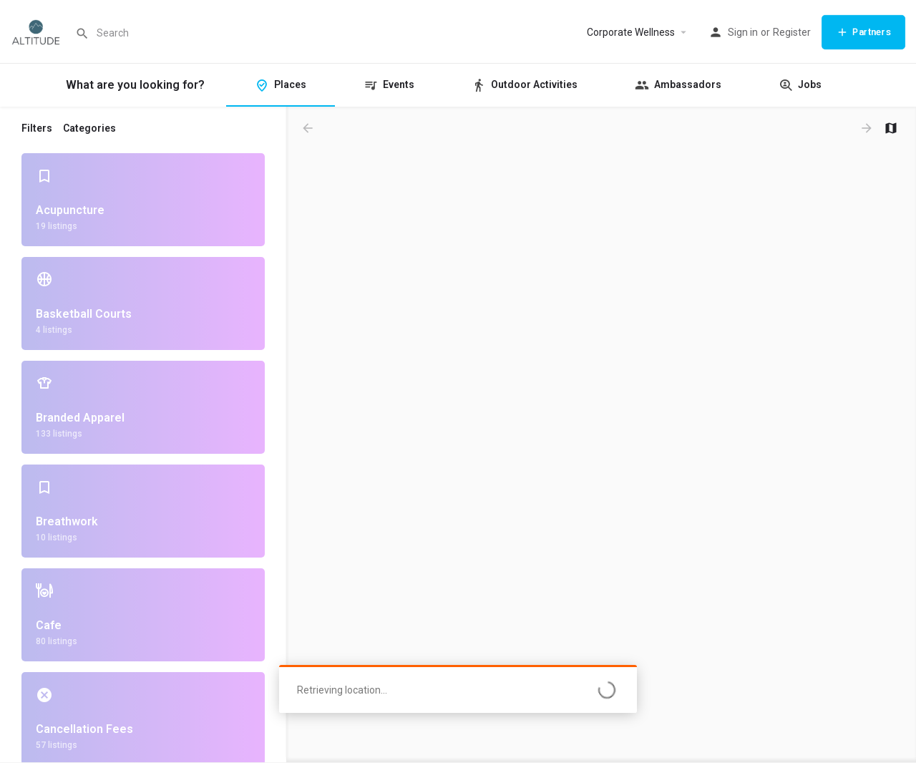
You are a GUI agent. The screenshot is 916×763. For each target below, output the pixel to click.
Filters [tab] (36, 128)
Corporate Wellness (631, 32)
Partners (863, 32)
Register (792, 32)
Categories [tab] (89, 128)
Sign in (743, 32)
